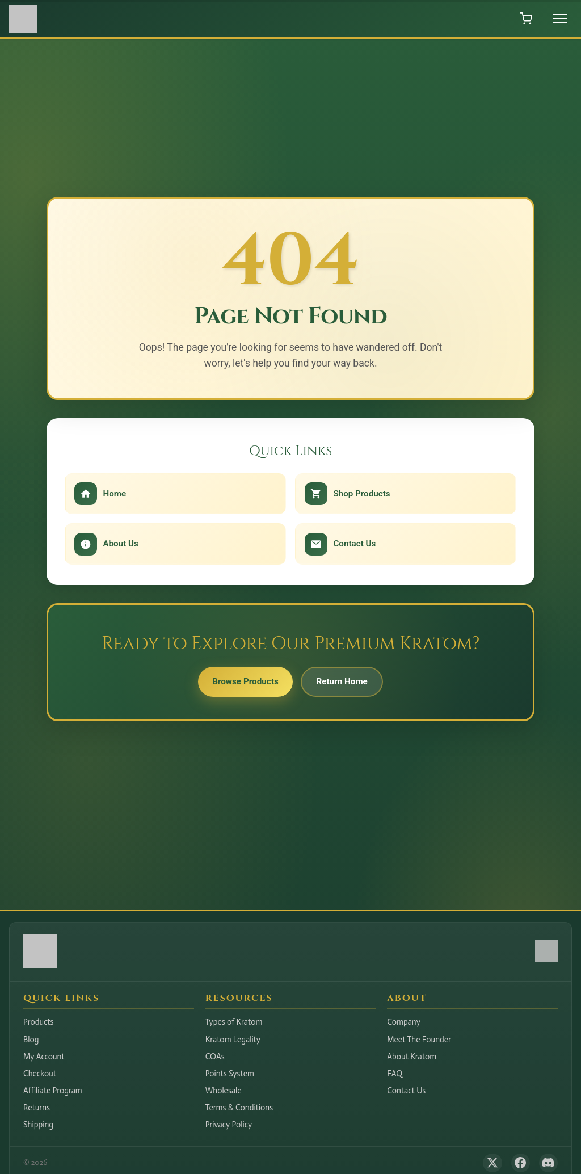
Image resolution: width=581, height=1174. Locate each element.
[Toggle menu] (560, 19)
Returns (36, 1108)
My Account (44, 1056)
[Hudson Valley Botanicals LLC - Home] (40, 965)
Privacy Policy (228, 1125)
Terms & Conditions (239, 1108)
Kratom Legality (232, 1039)
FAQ (394, 1073)
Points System (229, 1073)
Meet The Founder (419, 1039)
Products (38, 1022)
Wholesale (223, 1090)
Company (403, 1022)
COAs (215, 1056)
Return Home (346, 683)
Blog (31, 1039)
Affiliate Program (52, 1090)
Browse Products (241, 683)
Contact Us (406, 1090)
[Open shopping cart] (526, 19)
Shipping (38, 1125)
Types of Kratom (234, 1022)
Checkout (39, 1073)
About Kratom (411, 1056)
